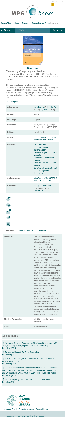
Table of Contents (26, 231)
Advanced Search (10, 409)
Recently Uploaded (26, 409)
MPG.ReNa (38, 191)
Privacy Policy (20, 416)
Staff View (42, 231)
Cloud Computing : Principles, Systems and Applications (26, 379)
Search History (42, 409)
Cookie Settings (32, 416)
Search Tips (6, 23)
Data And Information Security (46, 168)
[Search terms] (32, 30)
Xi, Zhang (44, 110)
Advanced (57, 30)
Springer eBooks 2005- (43, 186)
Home (16, 23)
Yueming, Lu (39, 107)
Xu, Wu (54, 107)
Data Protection (40, 145)
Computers (38, 173)
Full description (12, 102)
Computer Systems (41, 170)
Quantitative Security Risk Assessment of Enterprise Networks (28, 359)
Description (9, 231)
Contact (41, 416)
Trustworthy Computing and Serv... (36, 23)
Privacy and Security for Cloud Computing (20, 352)
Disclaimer (10, 416)
